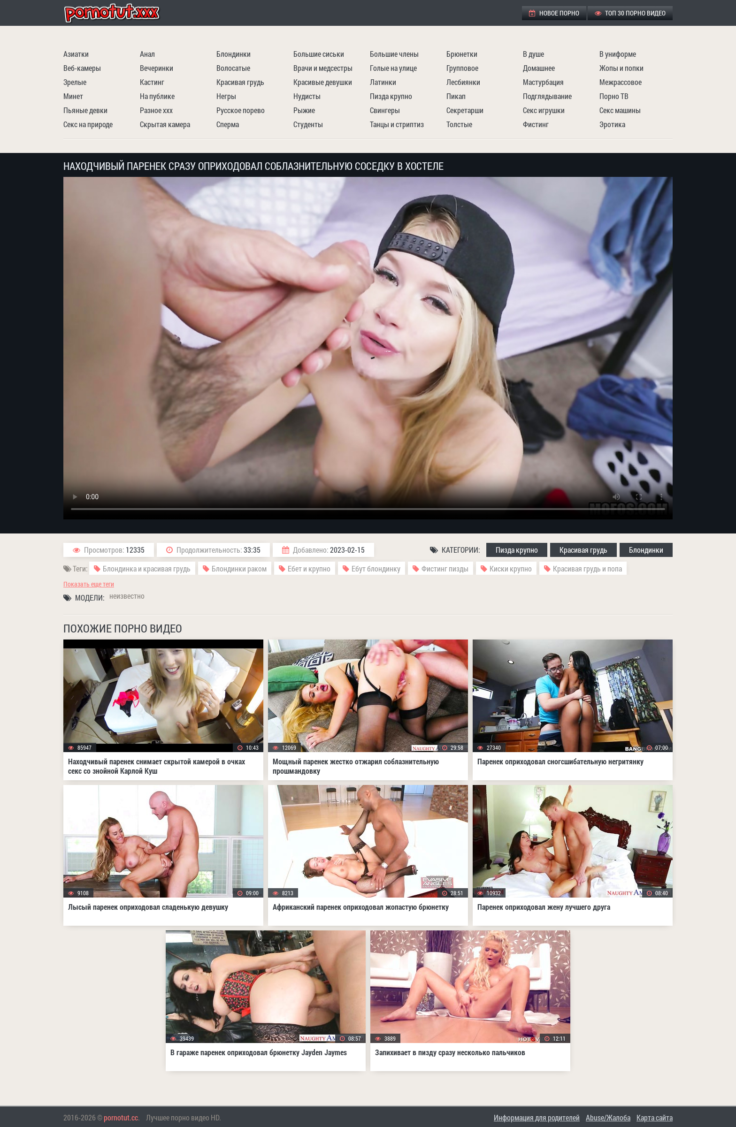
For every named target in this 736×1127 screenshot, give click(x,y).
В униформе (617, 54)
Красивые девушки (322, 82)
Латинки (383, 82)
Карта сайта (654, 1117)
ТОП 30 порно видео (630, 12)
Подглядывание (547, 96)
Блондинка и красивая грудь (147, 568)
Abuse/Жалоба (608, 1117)
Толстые (459, 124)
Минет (73, 96)
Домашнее (539, 68)
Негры (226, 96)
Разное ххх (156, 110)
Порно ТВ (614, 96)
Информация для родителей (537, 1117)
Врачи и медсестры (323, 68)
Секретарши (464, 110)
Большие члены (394, 54)
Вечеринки (156, 68)
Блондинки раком (239, 568)
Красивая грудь (240, 82)
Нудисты (307, 96)
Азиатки (76, 54)
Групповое (462, 68)
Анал (147, 54)
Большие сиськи (318, 54)
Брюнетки (461, 54)
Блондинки (233, 54)
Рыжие (304, 110)
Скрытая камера (165, 124)
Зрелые (74, 82)
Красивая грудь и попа (587, 568)
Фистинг (536, 124)
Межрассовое (620, 82)
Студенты (308, 124)
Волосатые (233, 68)
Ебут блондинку (376, 568)
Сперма (227, 124)
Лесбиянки (463, 82)
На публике (157, 96)
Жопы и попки (621, 68)
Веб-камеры (82, 68)
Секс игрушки (544, 110)
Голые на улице (393, 68)
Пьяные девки (85, 110)
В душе (533, 54)
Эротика (612, 124)
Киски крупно (511, 568)
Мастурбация (543, 82)
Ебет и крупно (309, 568)
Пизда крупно (391, 96)
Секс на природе (88, 124)
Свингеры (385, 110)
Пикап (456, 96)
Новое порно (554, 12)
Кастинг (152, 82)
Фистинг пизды (445, 568)
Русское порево (240, 110)
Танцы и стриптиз (397, 124)
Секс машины (620, 110)
